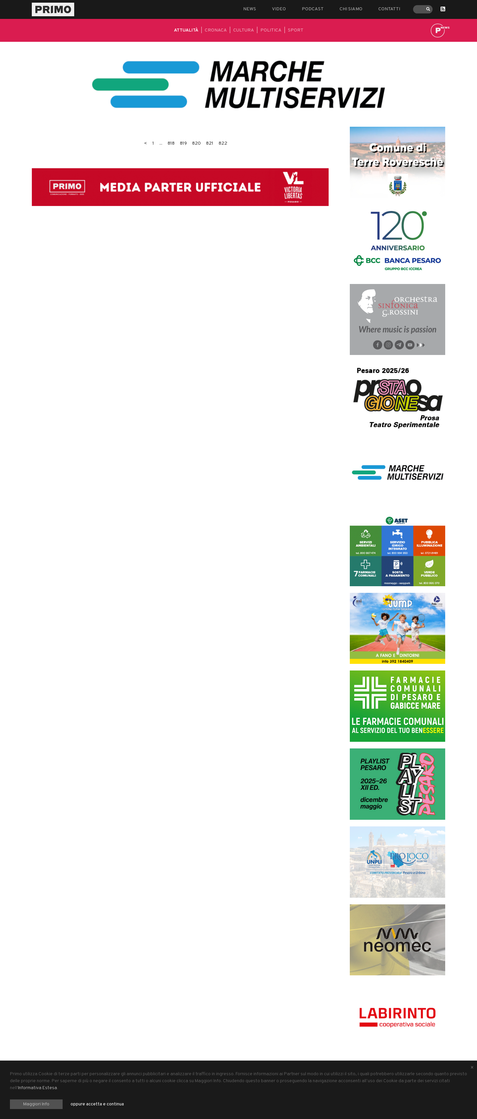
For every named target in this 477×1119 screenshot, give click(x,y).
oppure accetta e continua (97, 1104)
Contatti (389, 9)
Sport (295, 30)
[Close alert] (472, 1068)
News (249, 9)
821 (209, 143)
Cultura (243, 30)
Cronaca (216, 30)
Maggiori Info (36, 1104)
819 (183, 143)
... (160, 143)
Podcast (313, 9)
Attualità (186, 30)
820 (196, 143)
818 (171, 143)
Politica (271, 30)
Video (279, 9)
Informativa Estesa (37, 1088)
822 (223, 143)
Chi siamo (351, 9)
